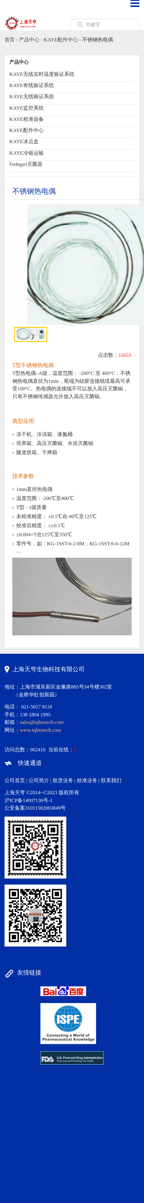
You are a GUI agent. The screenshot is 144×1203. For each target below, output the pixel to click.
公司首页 (15, 780)
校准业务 (87, 780)
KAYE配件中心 (61, 40)
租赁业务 (63, 780)
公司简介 (39, 780)
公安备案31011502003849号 (35, 808)
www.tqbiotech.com (40, 730)
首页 (10, 40)
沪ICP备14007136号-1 (29, 800)
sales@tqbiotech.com (42, 722)
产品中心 (29, 40)
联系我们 (111, 780)
